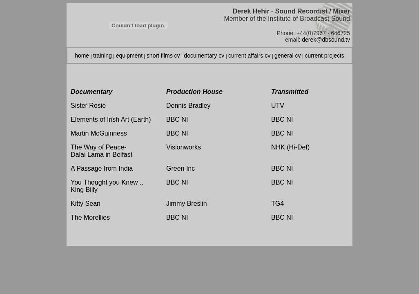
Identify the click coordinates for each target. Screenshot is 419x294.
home (82, 55)
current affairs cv (249, 55)
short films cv (163, 55)
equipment (129, 55)
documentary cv (204, 55)
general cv (287, 55)
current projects (324, 55)
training (102, 55)
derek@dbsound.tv (326, 39)
